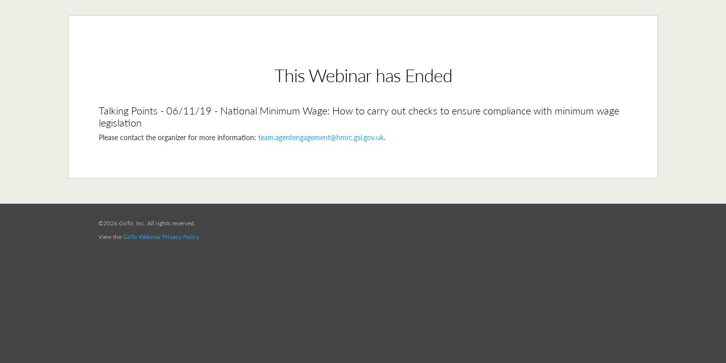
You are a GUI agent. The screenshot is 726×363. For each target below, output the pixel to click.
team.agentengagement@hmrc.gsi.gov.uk (321, 137)
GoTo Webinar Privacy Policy (161, 236)
